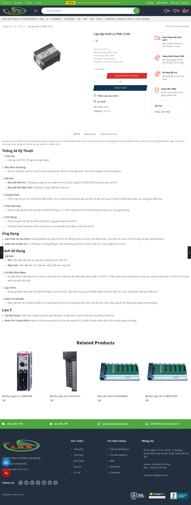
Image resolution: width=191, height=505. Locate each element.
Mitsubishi (57, 19)
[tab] (77, 134)
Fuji (79, 19)
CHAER (137, 19)
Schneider (70, 19)
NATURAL (146, 19)
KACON (130, 19)
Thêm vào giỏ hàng (128, 75)
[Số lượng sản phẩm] (99, 76)
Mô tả (77, 134)
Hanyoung (110, 19)
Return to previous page (177, 26)
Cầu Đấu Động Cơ (30, 19)
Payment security (108, 134)
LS (48, 19)
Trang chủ (6, 2)
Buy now (121, 88)
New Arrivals (90, 134)
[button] (71, 2)
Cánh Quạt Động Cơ (11, 19)
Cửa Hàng (18, 2)
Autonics (121, 19)
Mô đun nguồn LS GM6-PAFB (17, 396)
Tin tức (38, 2)
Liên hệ (29, 2)
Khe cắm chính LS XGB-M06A (113, 396)
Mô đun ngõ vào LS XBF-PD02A (161, 396)
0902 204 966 (161, 2)
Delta (100, 19)
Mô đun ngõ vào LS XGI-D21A (65, 396)
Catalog (149, 2)
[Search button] (136, 11)
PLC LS (22, 26)
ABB (42, 19)
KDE (85, 19)
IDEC (92, 19)
